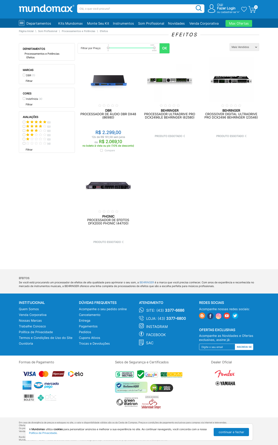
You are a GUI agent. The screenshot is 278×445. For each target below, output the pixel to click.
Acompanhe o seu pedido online (103, 309)
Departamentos (38, 23)
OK (164, 48)
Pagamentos (88, 326)
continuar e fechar (231, 432)
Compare (110, 150)
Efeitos (104, 31)
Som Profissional (151, 23)
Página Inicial (26, 31)
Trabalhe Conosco (32, 326)
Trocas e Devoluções (94, 343)
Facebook (156, 335)
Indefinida (34, 98)
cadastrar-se (228, 12)
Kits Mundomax (70, 23)
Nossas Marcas (30, 320)
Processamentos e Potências (78, 31)
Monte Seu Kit (98, 23)
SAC (150, 343)
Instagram (157, 326)
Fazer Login (226, 8)
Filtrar (29, 80)
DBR (30, 75)
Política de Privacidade (36, 332)
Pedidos (85, 332)
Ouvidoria (26, 343)
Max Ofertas (239, 23)
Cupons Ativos (89, 338)
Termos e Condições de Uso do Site (45, 338)
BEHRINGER (147, 282)
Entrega (84, 320)
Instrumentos (123, 23)
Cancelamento (89, 315)
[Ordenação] (244, 47)
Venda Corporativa (204, 23)
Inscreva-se (244, 347)
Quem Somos (29, 309)
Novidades (176, 23)
